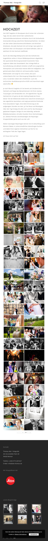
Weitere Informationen (21, 534)
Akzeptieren (33, 534)
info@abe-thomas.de (15, 463)
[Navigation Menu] (44, 3)
